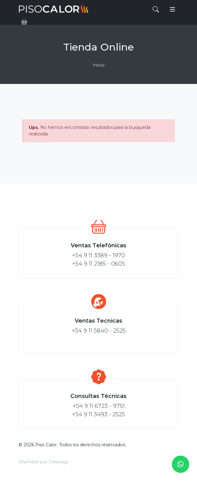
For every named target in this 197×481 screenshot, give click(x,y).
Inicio (98, 65)
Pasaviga (58, 462)
